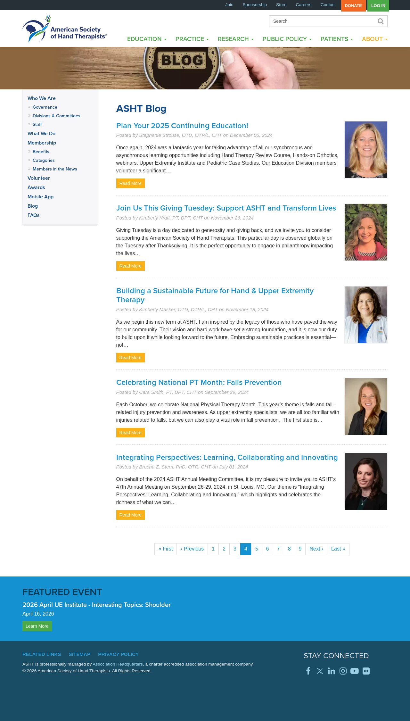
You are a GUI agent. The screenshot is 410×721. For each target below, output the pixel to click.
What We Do (41, 133)
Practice (192, 38)
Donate (353, 5)
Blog (33, 206)
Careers (303, 4)
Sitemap (80, 654)
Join (230, 4)
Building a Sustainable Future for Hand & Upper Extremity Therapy (215, 295)
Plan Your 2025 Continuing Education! (182, 125)
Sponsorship (255, 4)
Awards (36, 187)
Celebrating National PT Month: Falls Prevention (199, 382)
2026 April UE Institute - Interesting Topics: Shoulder (96, 604)
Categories (44, 160)
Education (147, 38)
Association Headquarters (118, 664)
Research (236, 38)
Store (281, 4)
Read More (130, 183)
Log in (378, 5)
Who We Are (42, 98)
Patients (337, 38)
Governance (45, 107)
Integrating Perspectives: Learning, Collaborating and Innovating (227, 457)
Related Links (41, 654)
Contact (328, 4)
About (375, 38)
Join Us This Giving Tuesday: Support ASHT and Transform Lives (226, 207)
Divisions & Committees (56, 115)
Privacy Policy (118, 654)
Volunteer (39, 178)
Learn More (37, 626)
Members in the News (55, 169)
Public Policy (287, 38)
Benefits (41, 151)
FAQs (34, 215)
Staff (37, 124)
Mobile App (40, 196)
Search (380, 21)
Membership (42, 142)
